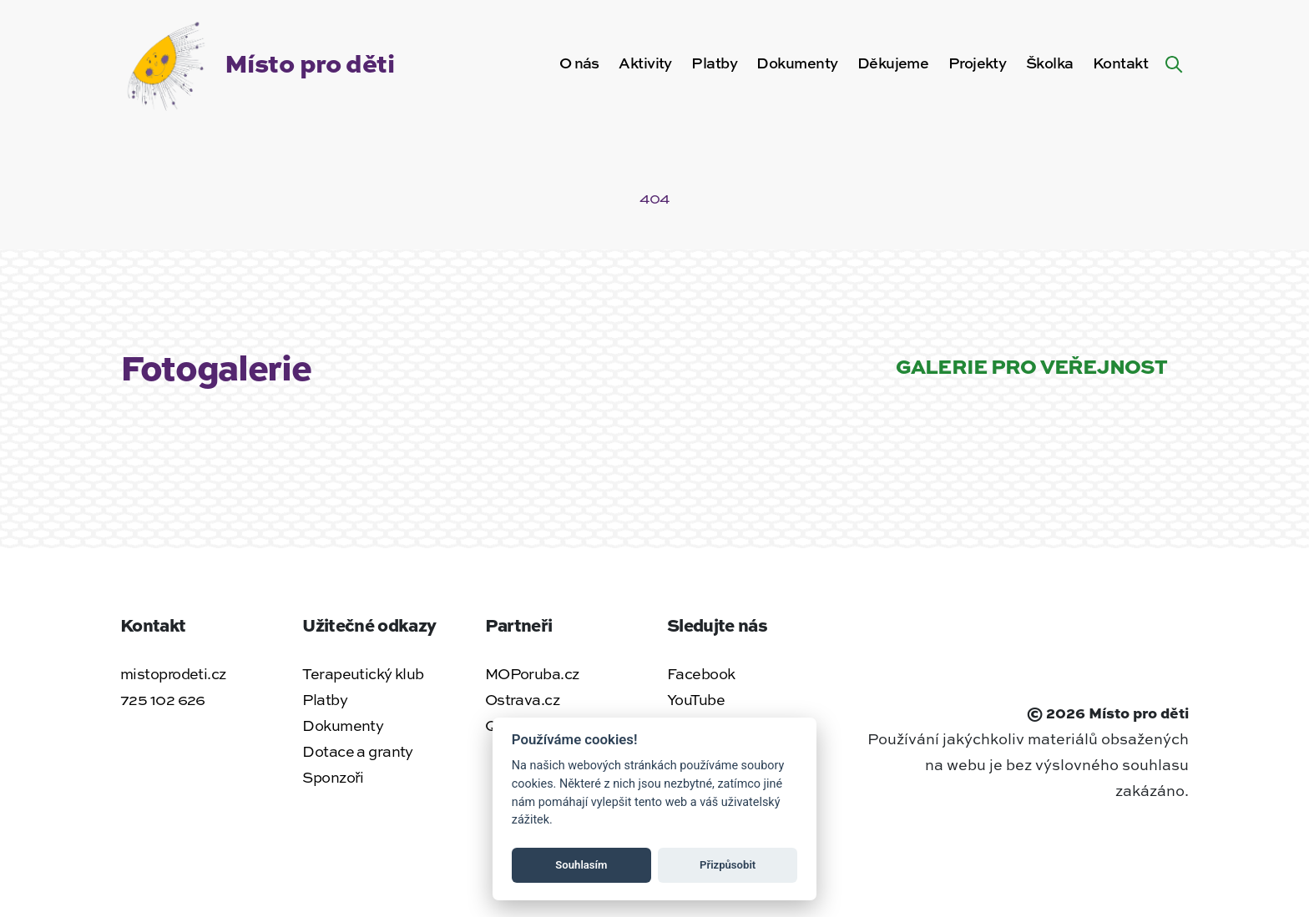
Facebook (701, 673)
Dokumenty (796, 62)
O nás (579, 62)
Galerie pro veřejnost (1031, 365)
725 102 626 (162, 699)
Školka (1050, 62)
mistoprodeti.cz (173, 673)
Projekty (977, 62)
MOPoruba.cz (532, 673)
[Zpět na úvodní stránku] (257, 60)
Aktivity (645, 62)
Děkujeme (893, 62)
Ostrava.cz (522, 699)
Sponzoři (333, 777)
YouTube (696, 699)
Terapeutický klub (362, 673)
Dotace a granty (357, 751)
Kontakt (1120, 62)
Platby (714, 62)
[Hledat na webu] (1174, 62)
